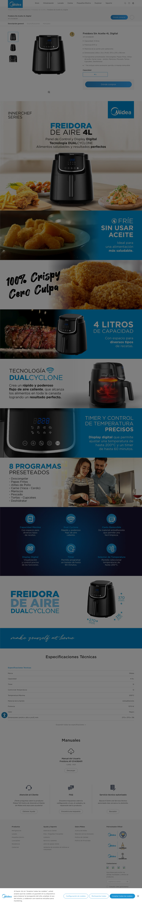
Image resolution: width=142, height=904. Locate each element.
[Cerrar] (138, 896)
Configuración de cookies (76, 896)
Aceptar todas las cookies (122, 896)
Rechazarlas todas (99, 896)
